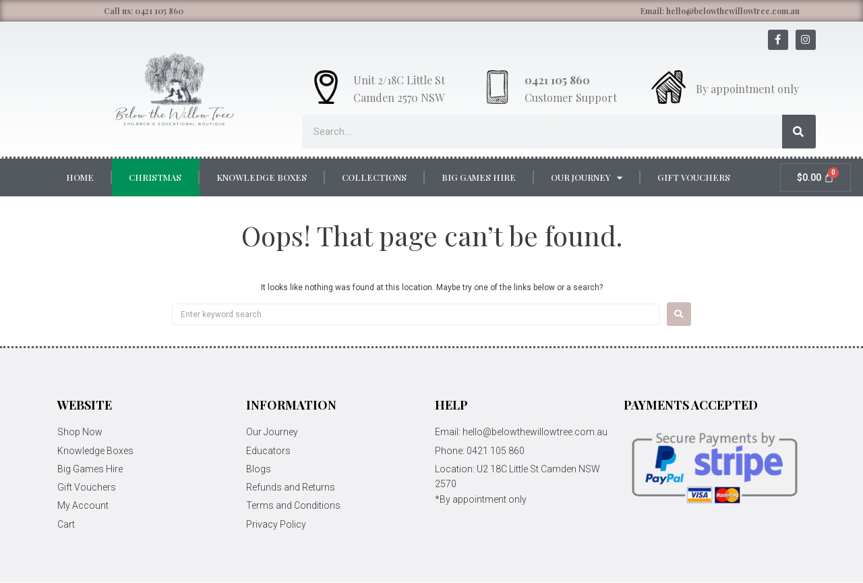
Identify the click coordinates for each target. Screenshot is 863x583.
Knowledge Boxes (261, 177)
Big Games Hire (479, 177)
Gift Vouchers (693, 177)
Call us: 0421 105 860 (143, 10)
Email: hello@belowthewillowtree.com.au (720, 10)
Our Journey (586, 178)
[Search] (799, 131)
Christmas (155, 177)
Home (80, 177)
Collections (374, 177)
